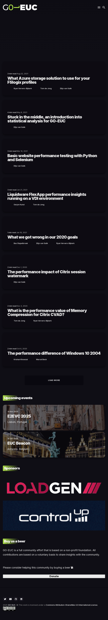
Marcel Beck (41, 359)
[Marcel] (33, 359)
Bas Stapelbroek (21, 243)
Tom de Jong (46, 88)
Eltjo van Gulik (66, 88)
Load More (54, 380)
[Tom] (37, 88)
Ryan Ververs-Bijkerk (23, 88)
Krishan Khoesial (21, 359)
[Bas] (10, 243)
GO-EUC (11, 605)
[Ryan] (10, 88)
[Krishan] (10, 359)
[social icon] (5, 599)
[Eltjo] (57, 88)
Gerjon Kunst (19, 205)
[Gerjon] (10, 204)
